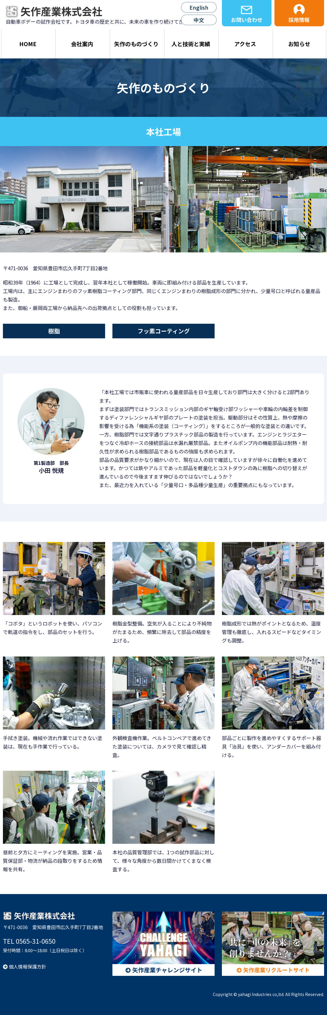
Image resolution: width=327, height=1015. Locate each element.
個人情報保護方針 (24, 966)
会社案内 (82, 44)
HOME (27, 44)
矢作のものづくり (136, 44)
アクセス (245, 44)
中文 (199, 20)
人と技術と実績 (190, 44)
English (198, 7)
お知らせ (299, 44)
